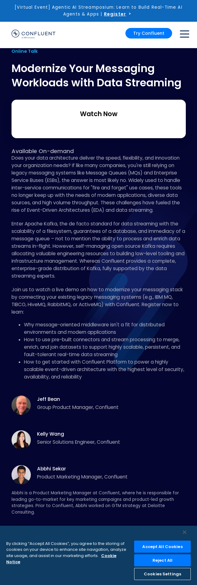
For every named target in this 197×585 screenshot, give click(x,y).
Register (115, 14)
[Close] (184, 532)
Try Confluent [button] (148, 33)
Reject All (162, 560)
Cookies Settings (162, 574)
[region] (98, 555)
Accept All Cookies (162, 547)
